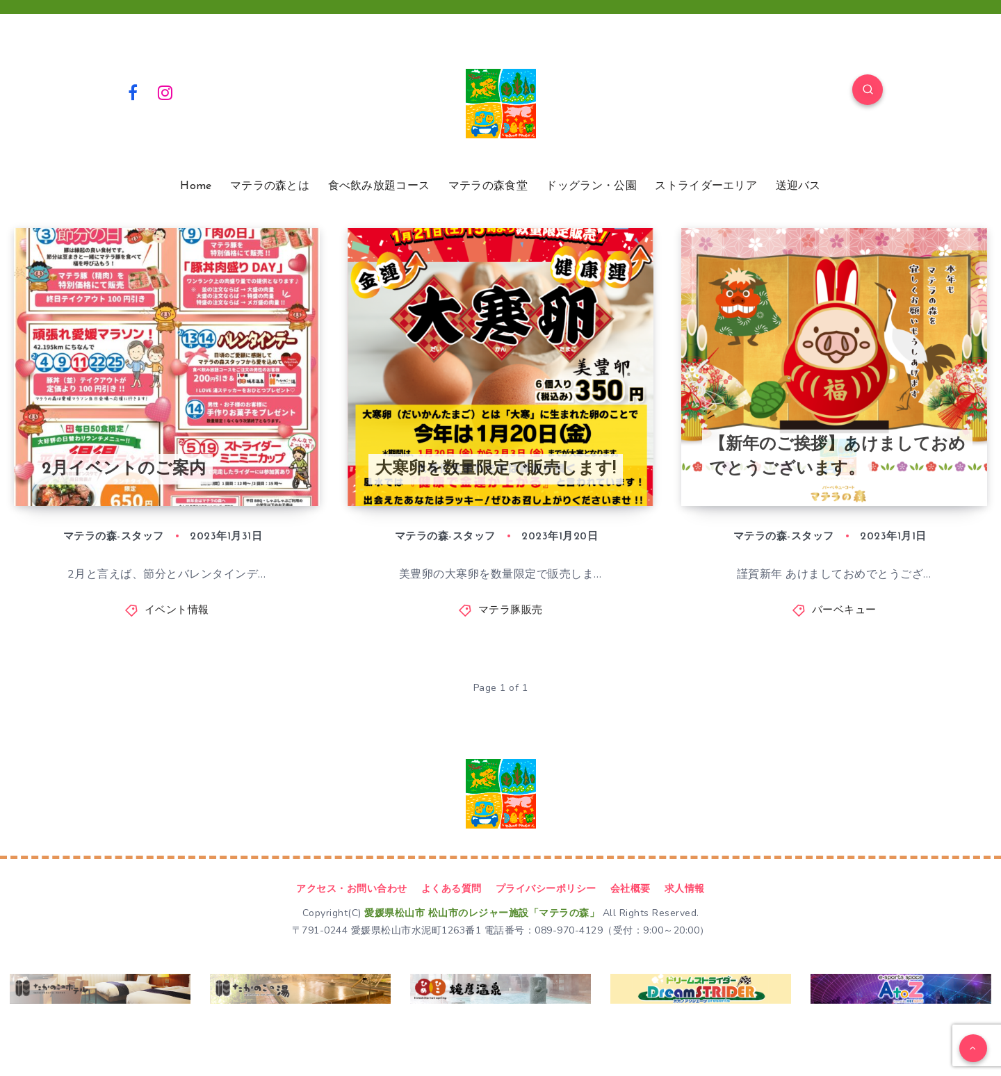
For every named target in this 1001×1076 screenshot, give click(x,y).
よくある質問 (451, 888)
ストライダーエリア (706, 186)
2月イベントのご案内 (124, 469)
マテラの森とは (269, 186)
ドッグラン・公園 (591, 186)
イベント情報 (177, 610)
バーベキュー (844, 610)
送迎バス (798, 186)
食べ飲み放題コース (379, 186)
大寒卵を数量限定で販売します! (495, 469)
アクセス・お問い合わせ (351, 888)
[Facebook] (133, 91)
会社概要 (630, 888)
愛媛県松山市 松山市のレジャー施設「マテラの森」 (481, 913)
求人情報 (685, 888)
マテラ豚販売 (510, 610)
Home (195, 186)
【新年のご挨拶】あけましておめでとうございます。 (837, 457)
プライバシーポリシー (546, 888)
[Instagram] (165, 91)
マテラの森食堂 (488, 186)
